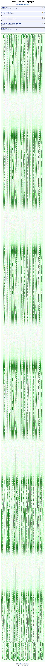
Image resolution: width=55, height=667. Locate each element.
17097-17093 (5, 237)
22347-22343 (5, 85)
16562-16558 (16, 252)
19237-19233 (40, 174)
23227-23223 (40, 59)
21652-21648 (40, 104)
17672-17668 (28, 219)
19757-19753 (5, 160)
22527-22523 (40, 79)
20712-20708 (34, 132)
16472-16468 (40, 254)
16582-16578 (34, 251)
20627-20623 (11, 135)
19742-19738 (22, 160)
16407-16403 (34, 256)
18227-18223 (34, 203)
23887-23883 (5, 41)
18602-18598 (5, 193)
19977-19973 (34, 153)
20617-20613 (22, 135)
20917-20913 (40, 126)
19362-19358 (16, 171)
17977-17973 (40, 210)
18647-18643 (34, 191)
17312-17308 (40, 230)
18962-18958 (34, 182)
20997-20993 (28, 124)
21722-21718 (40, 102)
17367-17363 (16, 229)
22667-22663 (40, 75)
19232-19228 (5, 175)
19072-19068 (28, 179)
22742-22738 (34, 73)
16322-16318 (11, 259)
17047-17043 (22, 238)
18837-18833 (16, 186)
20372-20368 (22, 142)
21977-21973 (28, 95)
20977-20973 (11, 125)
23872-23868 (22, 41)
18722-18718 (28, 189)
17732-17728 (40, 217)
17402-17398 (16, 228)
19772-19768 (28, 159)
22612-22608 (22, 77)
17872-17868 (40, 213)
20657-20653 (16, 134)
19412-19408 (40, 169)
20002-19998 (5, 153)
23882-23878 (11, 41)
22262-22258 (22, 87)
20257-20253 (34, 145)
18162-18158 (28, 205)
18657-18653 (22, 191)
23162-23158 (34, 61)
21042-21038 (16, 123)
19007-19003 (22, 181)
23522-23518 (22, 51)
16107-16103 (16, 265)
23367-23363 (40, 55)
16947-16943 (16, 241)
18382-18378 (16, 199)
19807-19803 (28, 158)
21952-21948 (16, 96)
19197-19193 (5, 176)
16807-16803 (16, 245)
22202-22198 (11, 89)
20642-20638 (34, 134)
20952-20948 (40, 125)
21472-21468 (5, 111)
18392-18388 (5, 199)
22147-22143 (34, 90)
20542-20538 (28, 137)
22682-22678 (22, 75)
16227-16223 (40, 261)
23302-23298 (34, 57)
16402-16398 (40, 256)
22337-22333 (16, 85)
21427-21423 (16, 112)
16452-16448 (22, 255)
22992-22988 (28, 66)
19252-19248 (22, 174)
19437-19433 (11, 169)
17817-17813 (22, 215)
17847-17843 (28, 214)
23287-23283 (11, 58)
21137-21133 (28, 120)
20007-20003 (40, 152)
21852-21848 (11, 99)
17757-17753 (11, 217)
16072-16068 (16, 266)
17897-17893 (11, 213)
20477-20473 (22, 139)
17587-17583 (5, 223)
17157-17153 (16, 235)
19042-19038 (22, 180)
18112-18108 (5, 207)
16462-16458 (11, 255)
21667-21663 (22, 104)
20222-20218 (34, 146)
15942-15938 (5, 270)
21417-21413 (28, 112)
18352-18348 (11, 200)
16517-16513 (28, 253)
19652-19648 (5, 163)
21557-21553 (28, 108)
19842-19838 (28, 157)
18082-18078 (40, 207)
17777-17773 (28, 216)
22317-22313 (40, 85)
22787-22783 (22, 72)
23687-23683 (34, 46)
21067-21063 (28, 122)
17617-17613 (11, 222)
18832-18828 (22, 186)
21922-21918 (11, 97)
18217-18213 (5, 204)
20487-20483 (11, 139)
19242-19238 (34, 174)
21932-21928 (40, 96)
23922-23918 (5, 40)
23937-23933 (28, 39)
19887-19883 (16, 156)
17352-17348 (34, 229)
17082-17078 (22, 237)
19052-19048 (11, 180)
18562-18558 (11, 194)
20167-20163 (16, 148)
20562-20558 (5, 137)
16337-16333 (34, 258)
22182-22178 (34, 89)
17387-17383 (34, 228)
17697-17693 (40, 218)
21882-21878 (16, 98)
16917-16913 (11, 242)
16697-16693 (22, 248)
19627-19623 (34, 163)
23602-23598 (11, 49)
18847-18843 (5, 186)
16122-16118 (40, 264)
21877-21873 (22, 98)
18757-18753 (28, 188)
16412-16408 (28, 256)
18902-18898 (22, 184)
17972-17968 (5, 211)
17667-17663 (34, 219)
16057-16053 (34, 266)
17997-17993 (16, 210)
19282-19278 (28, 173)
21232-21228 (40, 117)
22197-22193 (16, 89)
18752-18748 (34, 188)
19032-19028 (34, 180)
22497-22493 (34, 80)
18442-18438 (28, 197)
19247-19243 (28, 174)
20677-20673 (34, 133)
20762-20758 (16, 131)
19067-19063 (34, 179)
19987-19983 (22, 153)
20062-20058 (16, 151)
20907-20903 (11, 127)
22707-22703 (34, 74)
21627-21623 (28, 105)
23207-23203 (22, 60)
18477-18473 (28, 196)
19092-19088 (5, 179)
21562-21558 (22, 108)
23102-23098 (22, 63)
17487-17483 (40, 225)
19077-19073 (22, 179)
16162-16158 (34, 263)
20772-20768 (5, 131)
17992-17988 (22, 210)
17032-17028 (40, 238)
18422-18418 (11, 198)
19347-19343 (34, 171)
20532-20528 (40, 137)
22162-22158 (16, 90)
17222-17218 (22, 233)
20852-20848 (34, 128)
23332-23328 (40, 56)
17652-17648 (11, 220)
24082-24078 (22, 35)
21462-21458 (16, 111)
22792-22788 (16, 72)
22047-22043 (28, 93)
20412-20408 (16, 141)
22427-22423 (34, 82)
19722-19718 (5, 161)
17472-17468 (16, 226)
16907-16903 (22, 242)
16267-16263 (34, 260)
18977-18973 (16, 182)
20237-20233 (16, 146)
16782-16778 (5, 246)
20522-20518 (11, 138)
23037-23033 (16, 65)
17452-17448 (40, 226)
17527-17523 (34, 224)
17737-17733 (34, 217)
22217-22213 (34, 88)
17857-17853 (16, 214)
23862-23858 (34, 41)
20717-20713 (28, 132)
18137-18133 (16, 206)
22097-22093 (11, 92)
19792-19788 (5, 159)
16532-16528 (11, 253)
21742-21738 (16, 102)
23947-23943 (16, 39)
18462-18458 (5, 197)
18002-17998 (11, 210)
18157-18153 (34, 205)
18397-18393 (40, 198)
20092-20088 (22, 150)
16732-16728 (22, 247)
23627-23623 (22, 48)
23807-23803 (16, 43)
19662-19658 (34, 162)
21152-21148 (11, 120)
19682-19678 (11, 162)
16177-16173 (16, 263)
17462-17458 (28, 226)
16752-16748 (40, 246)
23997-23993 (40, 37)
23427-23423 (11, 54)
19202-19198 (40, 175)
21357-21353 (16, 114)
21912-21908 (22, 97)
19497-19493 (22, 167)
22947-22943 (40, 67)
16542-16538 (40, 252)
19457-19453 (28, 168)
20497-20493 (40, 138)
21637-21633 (16, 105)
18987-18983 (5, 182)
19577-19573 (11, 165)
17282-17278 (34, 231)
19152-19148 (16, 177)
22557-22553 (5, 79)
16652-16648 (34, 249)
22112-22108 (34, 91)
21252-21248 (16, 117)
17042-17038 (28, 238)
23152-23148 (5, 62)
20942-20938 (11, 126)
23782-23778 (5, 44)
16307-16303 (28, 259)
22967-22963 (16, 67)
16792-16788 (34, 245)
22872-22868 (5, 70)
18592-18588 (16, 193)
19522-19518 (34, 166)
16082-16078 (5, 266)
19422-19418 (28, 169)
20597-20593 (5, 136)
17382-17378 (40, 228)
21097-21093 (34, 121)
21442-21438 (40, 111)
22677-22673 (28, 75)
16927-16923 (40, 241)
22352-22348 (40, 84)
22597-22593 (40, 77)
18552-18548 (22, 194)
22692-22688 (11, 75)
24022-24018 (11, 37)
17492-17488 (34, 225)
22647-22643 (22, 76)
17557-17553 (40, 223)
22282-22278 (40, 86)
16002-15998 (16, 268)
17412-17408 (5, 228)
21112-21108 (16, 121)
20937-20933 (16, 126)
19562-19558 (28, 165)
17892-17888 (16, 213)
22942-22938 (5, 68)
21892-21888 (5, 98)
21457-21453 (22, 111)
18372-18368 (28, 199)
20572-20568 (34, 136)
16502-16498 (5, 254)
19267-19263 (5, 174)
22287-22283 (34, 86)
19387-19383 (28, 170)
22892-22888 (22, 69)
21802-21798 (28, 100)
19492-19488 (28, 167)
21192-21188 (5, 119)
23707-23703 (11, 46)
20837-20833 (11, 129)
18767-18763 (16, 188)
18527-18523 (11, 195)
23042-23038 (11, 65)
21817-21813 (11, 100)
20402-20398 (28, 141)
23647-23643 (40, 47)
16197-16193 (34, 262)
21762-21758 (34, 101)
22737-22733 (40, 73)
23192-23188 (40, 60)
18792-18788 (28, 187)
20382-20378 (11, 142)
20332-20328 (28, 143)
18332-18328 (34, 200)
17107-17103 (34, 236)
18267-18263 (28, 202)
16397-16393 (5, 257)
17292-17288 (22, 231)
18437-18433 (34, 197)
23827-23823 (34, 42)
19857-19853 (11, 157)
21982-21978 (22, 95)
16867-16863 (28, 243)
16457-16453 (16, 255)
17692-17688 (5, 219)
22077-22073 (34, 92)
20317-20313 (5, 144)
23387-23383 (16, 55)
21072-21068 (22, 122)
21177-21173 (22, 119)
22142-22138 (40, 90)
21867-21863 (34, 98)
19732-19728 (34, 160)
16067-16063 (22, 266)
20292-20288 (34, 144)
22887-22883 (28, 69)
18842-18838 (11, 186)
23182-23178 (11, 61)
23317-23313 (16, 57)
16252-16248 (11, 261)
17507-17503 (16, 225)
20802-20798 (11, 130)
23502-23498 (5, 52)
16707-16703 (11, 248)
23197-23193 (34, 60)
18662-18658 (16, 191)
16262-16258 (40, 260)
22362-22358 (28, 84)
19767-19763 (34, 159)
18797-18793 (22, 187)
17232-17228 (11, 233)
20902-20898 (16, 127)
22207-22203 (5, 89)
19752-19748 (11, 160)
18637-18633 (5, 192)
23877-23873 (16, 41)
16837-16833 (22, 244)
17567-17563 (28, 223)
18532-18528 (5, 195)
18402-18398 (34, 198)
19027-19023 (40, 180)
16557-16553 (22, 252)
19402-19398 (11, 170)
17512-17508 (11, 225)
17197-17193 (11, 234)
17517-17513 (5, 225)
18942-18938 (16, 183)
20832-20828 (16, 129)
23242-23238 (22, 59)
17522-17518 (40, 224)
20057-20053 (22, 151)
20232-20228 (22, 146)
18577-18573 (34, 193)
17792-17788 (11, 216)
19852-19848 (16, 157)
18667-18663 (11, 191)
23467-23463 (5, 53)
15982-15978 (40, 268)
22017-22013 (22, 94)
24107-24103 (33, 34)
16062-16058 (28, 266)
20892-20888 (28, 127)
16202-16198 (28, 262)
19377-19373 (40, 170)
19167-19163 (40, 176)
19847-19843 (22, 157)
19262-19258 (11, 174)
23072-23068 (16, 64)
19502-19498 (16, 167)
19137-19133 (34, 177)
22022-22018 (16, 94)
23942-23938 (22, 39)
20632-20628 (5, 135)
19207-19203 (34, 175)
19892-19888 (11, 156)
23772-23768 (16, 44)
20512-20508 (22, 138)
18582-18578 (28, 193)
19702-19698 (28, 161)
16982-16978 (16, 240)
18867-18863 (22, 185)
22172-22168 (5, 90)
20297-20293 (28, 144)
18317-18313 (11, 201)
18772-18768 (11, 188)
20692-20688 (16, 133)
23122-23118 (40, 62)
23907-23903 (22, 40)
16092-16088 (34, 265)
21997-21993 (5, 95)
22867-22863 (11, 70)
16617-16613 (34, 250)
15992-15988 (28, 268)
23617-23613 (34, 48)
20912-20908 (5, 127)
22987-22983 (34, 66)
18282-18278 (11, 202)
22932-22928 (16, 68)
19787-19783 (11, 159)
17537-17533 (22, 224)
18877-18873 (11, 185)
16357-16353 (11, 258)
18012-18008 (40, 209)
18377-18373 (22, 199)
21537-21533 (11, 109)
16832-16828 (28, 244)
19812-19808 (22, 158)
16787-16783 (40, 245)
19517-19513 (40, 166)
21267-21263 (40, 116)
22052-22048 (22, 93)
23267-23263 (34, 58)
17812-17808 (28, 215)
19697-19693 (34, 161)
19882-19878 (22, 156)
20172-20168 (11, 148)
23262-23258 (40, 58)
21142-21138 (22, 120)
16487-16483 (22, 254)
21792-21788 (40, 100)
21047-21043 (11, 123)
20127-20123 (22, 149)
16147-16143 (11, 264)
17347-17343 (40, 229)
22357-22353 (34, 84)
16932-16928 (34, 241)
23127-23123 (34, 62)
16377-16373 (28, 257)
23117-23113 (5, 63)
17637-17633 (28, 220)
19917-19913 (22, 155)
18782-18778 (40, 187)
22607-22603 (28, 77)
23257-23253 (5, 59)
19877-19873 (28, 156)
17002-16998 (34, 239)
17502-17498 (22, 225)
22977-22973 (5, 67)
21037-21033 (22, 123)
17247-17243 (34, 232)
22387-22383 (40, 83)
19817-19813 (16, 158)
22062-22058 (11, 93)
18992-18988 (40, 181)
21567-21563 (16, 108)
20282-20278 (5, 145)
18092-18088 (28, 207)
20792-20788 (22, 130)
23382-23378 (22, 55)
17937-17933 (5, 212)
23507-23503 (40, 51)
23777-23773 (11, 44)
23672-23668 (11, 47)
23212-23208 (16, 60)
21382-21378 (28, 113)
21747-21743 (11, 102)
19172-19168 (34, 176)
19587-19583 (40, 164)
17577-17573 (16, 223)
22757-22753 (16, 73)
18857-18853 (34, 185)
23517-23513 (28, 51)
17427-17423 (28, 227)
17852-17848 (22, 214)
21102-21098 (28, 121)
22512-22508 (16, 80)
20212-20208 (5, 147)
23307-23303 (28, 57)
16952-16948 (11, 241)
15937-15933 (11, 270)
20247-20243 (5, 146)
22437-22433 (22, 82)
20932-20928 (22, 126)
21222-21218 (11, 118)
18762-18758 (22, 188)
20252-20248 (40, 145)
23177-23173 (16, 61)
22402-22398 (22, 83)
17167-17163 (5, 235)
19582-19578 (5, 165)
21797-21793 (34, 100)
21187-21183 (11, 119)
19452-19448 (34, 168)
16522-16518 (22, 253)
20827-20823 (22, 129)
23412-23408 (28, 54)
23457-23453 (16, 53)
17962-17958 (16, 211)
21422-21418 (22, 112)
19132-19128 (40, 177)
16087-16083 (40, 265)
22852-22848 (28, 70)
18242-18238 (16, 203)
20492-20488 (5, 139)
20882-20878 (40, 127)
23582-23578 (34, 49)
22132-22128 (11, 91)
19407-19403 (5, 170)
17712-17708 (22, 218)
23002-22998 (16, 66)
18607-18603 (40, 192)
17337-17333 (11, 230)
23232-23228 (34, 59)
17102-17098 (40, 236)
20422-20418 (5, 141)
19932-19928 (5, 155)
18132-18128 (22, 206)
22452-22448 (5, 82)
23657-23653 (28, 47)
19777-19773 (22, 159)
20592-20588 (11, 136)
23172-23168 (22, 61)
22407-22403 (16, 83)
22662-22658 (5, 76)
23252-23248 (11, 59)
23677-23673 (5, 47)
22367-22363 (22, 84)
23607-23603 (5, 49)
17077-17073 (28, 237)
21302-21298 (40, 115)
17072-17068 (34, 237)
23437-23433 (40, 53)
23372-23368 (34, 55)
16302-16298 (34, 259)
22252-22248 (34, 87)
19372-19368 (5, 171)
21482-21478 (34, 110)
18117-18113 (40, 206)
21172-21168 (28, 119)
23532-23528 (11, 51)
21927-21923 (5, 97)
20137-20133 (11, 149)
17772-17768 (34, 216)
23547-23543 (34, 50)
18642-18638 (40, 191)
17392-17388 (28, 228)
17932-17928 (11, 212)
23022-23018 (34, 65)
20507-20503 (28, 138)
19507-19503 (11, 167)
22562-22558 (40, 78)
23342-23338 (28, 56)
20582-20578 (22, 136)
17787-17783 (16, 216)
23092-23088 (34, 63)
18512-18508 (28, 195)
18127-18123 (28, 206)
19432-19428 (16, 169)
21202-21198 (34, 118)
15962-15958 (22, 269)
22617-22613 (16, 77)
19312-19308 (34, 172)
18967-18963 (28, 182)
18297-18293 (34, 201)
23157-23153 (40, 61)
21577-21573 (5, 108)
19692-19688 (40, 161)
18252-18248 (5, 203)
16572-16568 (5, 252)
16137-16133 (22, 264)
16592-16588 (22, 251)
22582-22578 (16, 78)
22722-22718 (16, 74)
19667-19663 (28, 162)
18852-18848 (40, 185)
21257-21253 (11, 117)
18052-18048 (34, 208)
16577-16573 (40, 251)
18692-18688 (22, 190)
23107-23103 (16, 63)
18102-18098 (16, 207)
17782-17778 (22, 216)
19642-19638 (16, 163)
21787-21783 (5, 101)
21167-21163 (34, 119)
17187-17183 (22, 234)
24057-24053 (11, 36)
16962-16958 (40, 240)
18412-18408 (22, 198)
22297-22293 (22, 86)
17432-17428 (22, 227)
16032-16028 (22, 267)
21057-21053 (40, 122)
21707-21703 (16, 103)
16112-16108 (11, 265)
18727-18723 (22, 189)
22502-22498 (28, 80)
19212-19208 (28, 175)
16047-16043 (5, 267)
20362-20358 (34, 142)
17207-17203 (40, 233)
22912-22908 (40, 68)
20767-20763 (11, 131)
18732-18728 (16, 189)
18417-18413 (16, 198)
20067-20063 (11, 151)
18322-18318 (5, 201)
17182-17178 (28, 234)
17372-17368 (11, 229)
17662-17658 (40, 219)
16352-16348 (16, 258)
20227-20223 (28, 146)
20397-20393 (34, 141)
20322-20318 (40, 143)
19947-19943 (28, 154)
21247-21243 (22, 117)
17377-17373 (5, 229)
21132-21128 (34, 120)
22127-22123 (16, 91)
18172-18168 (16, 205)
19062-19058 (40, 179)
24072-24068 (34, 35)
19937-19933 (40, 154)
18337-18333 (28, 200)
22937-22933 (11, 68)
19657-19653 (40, 162)
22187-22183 (28, 89)
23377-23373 (28, 55)
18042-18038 (5, 209)
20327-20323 (34, 143)
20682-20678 (28, 133)
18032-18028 (16, 209)
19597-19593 (28, 164)
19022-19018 (5, 181)
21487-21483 (28, 110)
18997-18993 (34, 181)
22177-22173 (40, 89)
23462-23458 (11, 53)
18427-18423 (5, 198)
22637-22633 (34, 76)
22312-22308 (5, 86)
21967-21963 (40, 95)
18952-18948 (5, 183)
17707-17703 (28, 218)
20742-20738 (40, 131)
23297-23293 (40, 57)
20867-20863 (16, 128)
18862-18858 (28, 185)
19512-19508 (5, 167)
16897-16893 (34, 242)
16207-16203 (22, 262)
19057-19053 (5, 180)
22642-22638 (28, 76)
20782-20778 (34, 130)
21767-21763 (28, 101)
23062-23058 (28, 64)
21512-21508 (40, 109)
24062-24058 (5, 36)
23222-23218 (5, 60)
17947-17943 (34, 211)
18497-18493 (5, 196)
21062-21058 (34, 122)
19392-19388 (22, 170)
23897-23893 (34, 40)
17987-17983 (28, 210)
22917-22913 (34, 68)
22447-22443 (11, 82)
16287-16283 (11, 260)
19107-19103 (28, 178)
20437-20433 (28, 140)
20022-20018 (22, 152)
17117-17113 (22, 236)
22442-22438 (16, 82)
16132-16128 (28, 264)
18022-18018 (28, 209)
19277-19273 (34, 173)
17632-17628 (34, 220)
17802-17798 (40, 215)
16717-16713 (40, 247)
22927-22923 (22, 68)
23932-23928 (34, 39)
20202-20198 (16, 147)
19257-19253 (16, 174)
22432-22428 (28, 82)
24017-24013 (16, 37)
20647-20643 (28, 134)
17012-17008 (22, 239)
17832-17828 (5, 215)
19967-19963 (5, 154)
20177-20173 (5, 148)
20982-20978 (5, 125)
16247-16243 (16, 261)
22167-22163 (11, 90)
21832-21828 (34, 99)
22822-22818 (22, 71)
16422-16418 (16, 256)
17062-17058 (5, 238)
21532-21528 (16, 109)
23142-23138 (16, 62)
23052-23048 (40, 64)
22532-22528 (34, 79)
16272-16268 (28, 260)
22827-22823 (16, 71)
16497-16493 (11, 254)
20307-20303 (16, 144)
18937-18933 (22, 183)
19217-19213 (22, 175)
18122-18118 (34, 206)
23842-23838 (16, 42)
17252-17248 (28, 232)
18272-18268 (22, 202)
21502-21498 (11, 110)
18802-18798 (16, 187)
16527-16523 (16, 253)
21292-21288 (11, 116)
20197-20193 (22, 147)
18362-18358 (40, 199)
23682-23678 (40, 46)
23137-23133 (22, 62)
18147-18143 (5, 206)
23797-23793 (28, 43)
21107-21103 (22, 121)
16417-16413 (22, 256)
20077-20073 (40, 150)
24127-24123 (10, 34)
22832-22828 (11, 71)
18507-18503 (34, 195)
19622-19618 (40, 163)
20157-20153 (28, 148)
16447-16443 (28, 255)
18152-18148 (40, 205)
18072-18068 (11, 208)
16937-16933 (28, 241)
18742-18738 (5, 189)
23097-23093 (28, 63)
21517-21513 (34, 109)
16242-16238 (22, 261)
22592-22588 (5, 78)
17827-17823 (11, 215)
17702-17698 (34, 218)
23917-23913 (11, 40)
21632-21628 (22, 105)
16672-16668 (11, 249)
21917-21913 (16, 97)
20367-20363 (28, 142)
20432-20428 (34, 140)
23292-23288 (5, 58)
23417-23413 (22, 54)
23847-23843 (11, 42)
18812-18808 (5, 187)
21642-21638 (11, 105)
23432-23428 (5, 54)
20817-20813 (34, 129)
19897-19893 (5, 156)
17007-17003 (28, 239)
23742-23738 (11, 45)
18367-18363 (34, 199)
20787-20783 (28, 130)
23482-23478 (28, 52)
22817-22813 (28, 71)
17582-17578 (11, 223)
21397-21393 (11, 113)
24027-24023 (5, 37)
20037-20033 (5, 152)
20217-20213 (40, 146)
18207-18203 (16, 204)
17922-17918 (22, 212)
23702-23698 (16, 46)
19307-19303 (40, 172)
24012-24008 (22, 37)
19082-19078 (16, 179)
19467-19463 (16, 168)
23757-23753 (34, 44)
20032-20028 (11, 152)
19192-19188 (11, 176)
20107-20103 (5, 150)
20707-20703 (40, 132)
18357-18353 (5, 200)
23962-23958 (40, 38)
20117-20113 (34, 149)
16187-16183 (5, 263)
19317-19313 (28, 172)
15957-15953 (28, 269)
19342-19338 (40, 171)
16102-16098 (22, 265)
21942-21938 (28, 96)
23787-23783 (40, 43)
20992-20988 (34, 124)
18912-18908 (11, 184)
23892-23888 (40, 40)
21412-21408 (34, 112)
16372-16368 (34, 257)
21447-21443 (34, 111)
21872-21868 (28, 98)
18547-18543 (28, 194)
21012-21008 (11, 124)
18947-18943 (11, 183)
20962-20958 (28, 125)
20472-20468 (28, 139)
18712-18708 (40, 189)
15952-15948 (34, 269)
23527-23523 (16, 51)
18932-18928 (28, 183)
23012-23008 (5, 66)
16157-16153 (40, 263)
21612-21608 (5, 107)
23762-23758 (28, 44)
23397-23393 (5, 55)
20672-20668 (40, 133)
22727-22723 (11, 74)
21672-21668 (16, 104)
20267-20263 (22, 145)
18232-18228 (28, 203)
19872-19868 (34, 156)
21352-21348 (22, 114)
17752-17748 (16, 217)
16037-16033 (16, 267)
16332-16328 (40, 258)
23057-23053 (34, 64)
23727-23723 (28, 45)
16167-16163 (28, 263)
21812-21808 (16, 100)
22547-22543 (16, 79)
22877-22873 (40, 69)
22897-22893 (16, 69)
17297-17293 (16, 231)
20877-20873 (5, 128)
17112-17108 (28, 236)
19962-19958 (11, 154)
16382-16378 (22, 257)
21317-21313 (22, 115)
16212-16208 (16, 262)
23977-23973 (22, 38)
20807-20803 (5, 130)
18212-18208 (11, 204)
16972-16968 (28, 240)
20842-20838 (5, 129)
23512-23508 (34, 51)
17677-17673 (22, 219)
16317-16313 (16, 259)
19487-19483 (34, 167)
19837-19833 (34, 157)
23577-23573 (40, 49)
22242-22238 (5, 88)
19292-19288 (16, 173)
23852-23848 (5, 42)
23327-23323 (5, 57)
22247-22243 (40, 87)
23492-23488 (16, 52)
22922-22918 (28, 68)
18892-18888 (34, 184)
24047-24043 (22, 36)
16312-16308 (22, 259)
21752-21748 (5, 102)
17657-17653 (5, 220)
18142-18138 (11, 206)
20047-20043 (34, 151)
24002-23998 (34, 37)
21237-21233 (34, 117)
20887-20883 (34, 127)
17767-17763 (40, 216)
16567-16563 (11, 252)
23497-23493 (11, 52)
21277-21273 (28, 116)
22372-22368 (16, 84)
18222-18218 (40, 203)
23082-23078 (5, 64)
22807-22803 (40, 71)
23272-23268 (28, 58)
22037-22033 (40, 93)
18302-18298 (28, 201)
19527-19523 (28, 166)
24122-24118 (15, 34)
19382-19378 (34, 170)
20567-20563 (40, 136)
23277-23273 (22, 58)
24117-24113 (21, 34)
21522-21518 (28, 109)
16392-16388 (11, 257)
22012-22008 (28, 94)
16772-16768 (16, 246)
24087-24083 (16, 35)
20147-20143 (40, 148)
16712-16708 (5, 248)
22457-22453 (40, 81)
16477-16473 (34, 254)
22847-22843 (34, 70)
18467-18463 (40, 196)
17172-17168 (40, 234)
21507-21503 (5, 110)
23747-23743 (5, 45)
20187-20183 (34, 147)
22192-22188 (22, 89)
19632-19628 (28, 163)
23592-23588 (22, 49)
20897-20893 (22, 127)
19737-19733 (28, 160)
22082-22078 (28, 92)
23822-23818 (40, 42)
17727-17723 (5, 218)
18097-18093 (22, 207)
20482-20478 (16, 139)
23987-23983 (11, 38)
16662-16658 (22, 249)
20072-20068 (5, 151)
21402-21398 (5, 113)
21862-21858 (40, 98)
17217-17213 (28, 233)
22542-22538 (22, 79)
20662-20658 (11, 134)
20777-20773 (40, 130)
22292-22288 (28, 86)
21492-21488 (22, 110)
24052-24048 (16, 36)
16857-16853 (40, 243)
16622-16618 (28, 250)
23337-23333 (34, 56)
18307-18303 (22, 201)
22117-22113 (28, 91)
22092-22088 (16, 92)
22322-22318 (34, 85)
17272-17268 (5, 232)
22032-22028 (5, 94)
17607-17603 (22, 222)
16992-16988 (5, 240)
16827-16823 (34, 244)
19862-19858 (5, 157)
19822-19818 (11, 158)
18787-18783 (34, 187)
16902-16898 (28, 242)
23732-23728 (22, 45)
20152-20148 (34, 148)
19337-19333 (5, 172)
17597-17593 (34, 222)
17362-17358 (22, 229)
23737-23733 (16, 45)
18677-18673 (40, 190)
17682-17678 (16, 219)
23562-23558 (16, 50)
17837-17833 (40, 214)
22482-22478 (11, 81)
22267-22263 (16, 87)
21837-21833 (28, 99)
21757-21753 (40, 101)
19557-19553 (34, 165)
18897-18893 (28, 184)
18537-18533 (40, 194)
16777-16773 (11, 246)
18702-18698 (11, 190)
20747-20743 (34, 131)
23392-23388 (11, 55)
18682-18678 (34, 190)
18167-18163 (22, 205)
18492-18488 (11, 196)
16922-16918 (5, 242)
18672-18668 (5, 191)
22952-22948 (34, 67)
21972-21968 (34, 95)
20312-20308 (11, 144)
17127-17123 (11, 236)
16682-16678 (40, 248)
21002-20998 (22, 124)
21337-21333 (40, 114)
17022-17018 (11, 239)
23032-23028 (22, 65)
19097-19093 (40, 178)
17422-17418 (34, 227)
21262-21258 (5, 117)
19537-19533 (16, 166)
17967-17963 (11, 211)
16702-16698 (16, 248)
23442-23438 (34, 53)
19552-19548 (40, 165)
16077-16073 (11, 266)
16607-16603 (5, 251)
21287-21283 (16, 116)
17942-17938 (40, 211)
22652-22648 (16, 76)
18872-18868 (16, 185)
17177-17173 (34, 234)
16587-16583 (28, 251)
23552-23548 (28, 50)
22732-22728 (5, 74)
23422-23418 (16, 54)
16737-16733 (16, 247)
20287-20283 (40, 144)
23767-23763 (22, 44)
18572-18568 (40, 193)
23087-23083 (40, 63)
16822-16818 (40, 244)
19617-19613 (5, 164)
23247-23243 (16, 59)
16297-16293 (40, 259)
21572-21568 (11, 108)
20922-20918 (34, 126)
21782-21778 (11, 101)
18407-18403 (28, 198)
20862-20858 (22, 128)
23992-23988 (5, 38)
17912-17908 (34, 212)
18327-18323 (40, 200)
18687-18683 (28, 190)
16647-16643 (40, 249)
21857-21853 (5, 99)
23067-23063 (22, 64)
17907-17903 (40, 212)
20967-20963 (22, 125)
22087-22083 (22, 92)
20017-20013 (28, 152)
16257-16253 (5, 261)
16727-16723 (28, 247)
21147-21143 (16, 120)
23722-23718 (34, 45)
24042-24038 (28, 36)
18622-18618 (22, 192)
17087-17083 (16, 237)
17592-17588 (40, 222)
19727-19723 (40, 160)
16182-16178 (11, 263)
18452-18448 (16, 197)
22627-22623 (5, 77)
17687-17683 (11, 219)
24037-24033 (34, 36)
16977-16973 (22, 240)
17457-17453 (34, 226)
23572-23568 (5, 50)
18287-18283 (5, 202)
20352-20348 (5, 143)
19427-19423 (22, 169)
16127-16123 (34, 264)
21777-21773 (16, 101)
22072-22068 (40, 92)
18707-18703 (5, 190)
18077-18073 (5, 208)
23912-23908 (16, 40)
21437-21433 (5, 112)
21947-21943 (22, 96)
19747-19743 (16, 160)
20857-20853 (28, 128)
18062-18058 (22, 208)
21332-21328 (5, 115)
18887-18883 (40, 184)
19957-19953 (16, 154)
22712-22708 (28, 74)
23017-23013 (40, 65)
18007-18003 (5, 210)
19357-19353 (22, 171)
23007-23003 (11, 66)
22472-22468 (22, 81)
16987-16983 (11, 240)
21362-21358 (11, 114)
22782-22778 (28, 72)
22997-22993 (22, 66)
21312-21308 (28, 115)
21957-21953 (11, 96)
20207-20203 (11, 147)
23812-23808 (11, 43)
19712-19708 (16, 161)
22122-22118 (22, 91)
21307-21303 (34, 115)
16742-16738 (11, 247)
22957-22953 (28, 67)
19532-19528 (22, 166)
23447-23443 (28, 53)
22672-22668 (34, 75)
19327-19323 (16, 172)
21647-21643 (5, 105)
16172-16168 (22, 263)
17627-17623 (40, 220)
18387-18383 (11, 199)
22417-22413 (5, 83)
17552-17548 (5, 224)
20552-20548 (16, 137)
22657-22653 (11, 76)
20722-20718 (22, 132)
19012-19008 (16, 181)
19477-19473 (5, 168)
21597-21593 (22, 107)
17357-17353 (28, 229)
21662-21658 (28, 104)
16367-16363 (40, 257)
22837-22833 (5, 71)
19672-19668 (22, 162)
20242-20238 (11, 146)
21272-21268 (34, 116)
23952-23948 (11, 39)
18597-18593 (11, 193)
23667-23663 (16, 47)
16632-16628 (16, 250)
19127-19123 (5, 178)
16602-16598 (11, 251)
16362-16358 (5, 258)
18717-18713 (34, 189)
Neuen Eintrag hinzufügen (23, 4)
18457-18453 (11, 197)
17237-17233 (5, 233)
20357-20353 (40, 142)
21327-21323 (11, 115)
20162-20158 (22, 148)
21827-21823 (40, 99)
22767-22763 (5, 73)
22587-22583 (11, 78)
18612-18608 (34, 192)
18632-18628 (11, 192)
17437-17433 (16, 227)
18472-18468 (34, 196)
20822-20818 (28, 129)
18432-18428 (40, 197)
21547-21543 (40, 108)
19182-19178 (22, 176)
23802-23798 (22, 43)
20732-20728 (11, 132)
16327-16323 (5, 259)
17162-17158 (11, 235)
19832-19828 (40, 157)
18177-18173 (11, 205)
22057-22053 (16, 93)
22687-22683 (16, 75)
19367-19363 (11, 171)
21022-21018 (40, 123)
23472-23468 (40, 52)
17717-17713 (16, 218)
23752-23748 (40, 44)
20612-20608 (28, 135)
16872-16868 (22, 243)
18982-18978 (11, 182)
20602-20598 (40, 135)
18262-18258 (34, 202)
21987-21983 (16, 95)
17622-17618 (5, 222)
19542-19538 (11, 166)
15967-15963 (16, 269)
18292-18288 (40, 201)
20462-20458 (40, 139)
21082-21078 (11, 122)
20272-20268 (16, 145)
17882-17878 (28, 213)
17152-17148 (22, 235)
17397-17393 (22, 228)
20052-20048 (28, 151)
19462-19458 (22, 168)
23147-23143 (11, 62)
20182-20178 (40, 147)
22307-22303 (11, 86)
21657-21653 (34, 104)
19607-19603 (16, 164)
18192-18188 (34, 204)
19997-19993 (11, 153)
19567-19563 (22, 165)
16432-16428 (5, 256)
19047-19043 (16, 180)
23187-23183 (5, 61)
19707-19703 (22, 161)
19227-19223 (11, 175)
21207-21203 (28, 118)
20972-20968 (16, 125)
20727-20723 (16, 132)
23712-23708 (5, 46)
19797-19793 (40, 158)
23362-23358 (5, 56)
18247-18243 (11, 203)
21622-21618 (34, 105)
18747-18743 (40, 188)
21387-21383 (22, 113)
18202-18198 (22, 204)
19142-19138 (28, 177)
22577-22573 (22, 78)
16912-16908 (16, 242)
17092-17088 (11, 237)
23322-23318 (11, 57)
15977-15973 (5, 269)
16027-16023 (28, 267)
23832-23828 (28, 42)
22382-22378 (5, 84)
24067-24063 (40, 35)
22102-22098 (5, 92)
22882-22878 (34, 69)
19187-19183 (16, 176)
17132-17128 (5, 236)
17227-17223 (16, 233)
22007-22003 (34, 94)
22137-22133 (5, 91)
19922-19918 (16, 155)
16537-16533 (5, 253)
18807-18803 (11, 187)
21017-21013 (5, 124)
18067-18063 (16, 208)
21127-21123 (40, 120)
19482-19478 (40, 167)
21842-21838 (22, 99)
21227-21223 (5, 118)
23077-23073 (11, 64)
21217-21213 (16, 118)
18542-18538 (34, 194)
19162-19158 (5, 177)
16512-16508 (34, 253)
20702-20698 (5, 133)
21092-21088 (40, 121)
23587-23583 (28, 49)
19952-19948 (22, 154)
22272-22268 (11, 87)
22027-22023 (11, 94)
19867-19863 (40, 156)
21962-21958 (5, 96)
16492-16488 (16, 254)
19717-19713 (11, 161)
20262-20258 (28, 145)
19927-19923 (11, 155)
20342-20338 (16, 143)
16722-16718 (34, 247)
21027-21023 (34, 123)
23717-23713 (40, 45)
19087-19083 (11, 179)
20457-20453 (5, 140)
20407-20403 (22, 141)
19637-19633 (22, 163)
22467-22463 (28, 81)
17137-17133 (40, 235)
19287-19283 (22, 173)
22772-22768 (40, 72)
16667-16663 (16, 249)
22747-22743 (28, 73)
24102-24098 (39, 34)
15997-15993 (22, 268)
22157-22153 (22, 90)
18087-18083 (34, 207)
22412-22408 (11, 83)
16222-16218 (5, 262)
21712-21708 (11, 103)
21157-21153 (5, 120)
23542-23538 (40, 50)
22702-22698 (40, 74)
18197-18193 (28, 204)
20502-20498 (34, 138)
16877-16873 (16, 243)
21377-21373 (34, 113)
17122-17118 (16, 236)
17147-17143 (28, 235)
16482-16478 (28, 254)
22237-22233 (11, 88)
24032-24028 (40, 36)
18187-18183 (40, 204)
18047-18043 (40, 208)
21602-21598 (16, 107)
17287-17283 (28, 231)
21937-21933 (34, 96)
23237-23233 (28, 59)
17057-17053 (11, 238)
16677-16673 (5, 249)
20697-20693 (11, 133)
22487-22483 (5, 81)
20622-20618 (16, 135)
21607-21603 (11, 107)
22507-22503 (22, 80)
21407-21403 (40, 112)
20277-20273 (11, 145)
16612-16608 (40, 250)
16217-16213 (11, 262)
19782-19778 (16, 159)
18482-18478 (22, 196)
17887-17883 (22, 213)
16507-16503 (40, 253)
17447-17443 (5, 227)
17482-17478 (5, 226)
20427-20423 (40, 140)
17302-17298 (11, 231)
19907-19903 (34, 155)
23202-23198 (28, 60)
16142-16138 (16, 264)
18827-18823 (28, 186)
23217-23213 (11, 60)
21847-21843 (16, 99)
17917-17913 (28, 212)
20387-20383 (5, 142)
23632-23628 (16, 48)
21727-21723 (34, 102)
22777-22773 (34, 72)
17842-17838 (34, 214)
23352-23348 (16, 56)
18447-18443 (22, 197)
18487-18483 (16, 196)
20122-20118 (28, 149)
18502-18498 (40, 195)
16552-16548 (28, 252)
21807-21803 (22, 100)
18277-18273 (16, 202)
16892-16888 (40, 242)
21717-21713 (5, 103)
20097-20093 (16, 150)
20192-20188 (28, 147)
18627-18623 (16, 192)
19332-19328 (11, 172)
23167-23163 (28, 61)
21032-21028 (28, 123)
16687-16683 (34, 248)
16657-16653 (28, 249)
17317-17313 (34, 230)
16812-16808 (11, 245)
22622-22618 (11, 77)
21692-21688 (34, 103)
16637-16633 (11, 250)
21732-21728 (28, 102)
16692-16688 (28, 248)
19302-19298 (5, 173)
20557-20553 (11, 137)
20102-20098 (11, 150)
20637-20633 (40, 134)
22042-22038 (34, 93)
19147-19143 (22, 177)
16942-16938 (22, 241)
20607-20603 (34, 135)
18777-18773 (5, 188)
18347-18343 (16, 200)
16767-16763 (22, 246)
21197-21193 (40, 118)
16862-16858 (34, 243)
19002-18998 (28, 181)
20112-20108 (40, 149)
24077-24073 (28, 35)
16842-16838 (16, 244)
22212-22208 (40, 88)
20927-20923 (28, 126)
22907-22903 (5, 69)
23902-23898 (28, 40)
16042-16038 (11, 267)
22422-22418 (40, 82)
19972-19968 (40, 153)
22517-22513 (11, 80)
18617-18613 (28, 192)
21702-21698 (22, 103)
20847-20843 (40, 128)
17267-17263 (11, 232)
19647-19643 (11, 163)
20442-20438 (22, 140)
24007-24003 (28, 37)
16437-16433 (40, 255)
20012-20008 (34, 152)
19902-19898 (40, 155)
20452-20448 (11, 140)
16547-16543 (34, 252)
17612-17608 (16, 222)
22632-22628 (40, 76)
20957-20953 (34, 125)
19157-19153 (11, 177)
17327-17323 (22, 230)
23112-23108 (11, 63)
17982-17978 (34, 210)
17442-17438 (11, 227)
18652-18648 (28, 191)
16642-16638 (5, 250)
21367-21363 (5, 114)
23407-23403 (34, 54)
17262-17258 (16, 232)
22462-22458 (34, 81)
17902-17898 (5, 213)
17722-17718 (11, 218)
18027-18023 (22, 209)
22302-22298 (16, 86)
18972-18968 (22, 182)
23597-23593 (16, 49)
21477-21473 (40, 110)
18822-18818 (34, 186)
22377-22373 (11, 84)
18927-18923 (34, 183)
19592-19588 (34, 164)
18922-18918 (40, 183)
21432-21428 (11, 112)
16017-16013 (40, 267)
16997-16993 (40, 239)
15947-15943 (40, 269)
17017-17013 (16, 239)
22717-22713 (22, 74)
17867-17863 (5, 214)
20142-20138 (5, 149)
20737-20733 (5, 132)
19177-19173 (28, 176)
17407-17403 (11, 228)
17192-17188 (16, 234)
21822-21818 (5, 100)
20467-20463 (34, 139)
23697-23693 (22, 46)
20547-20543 (22, 137)
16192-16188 (40, 262)
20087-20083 (28, 150)
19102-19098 (34, 178)
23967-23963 (34, 38)
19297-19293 (11, 173)
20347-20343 (11, 143)
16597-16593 (16, 251)
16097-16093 (28, 265)
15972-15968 (11, 269)
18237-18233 (22, 203)
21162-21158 (40, 119)
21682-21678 (5, 104)
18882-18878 (5, 185)
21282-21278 (22, 116)
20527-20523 (5, 138)
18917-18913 (5, 184)
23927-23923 (40, 39)
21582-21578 (40, 107)
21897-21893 (40, 97)
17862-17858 (11, 214)
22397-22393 (28, 83)
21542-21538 (5, 109)
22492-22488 (40, 80)
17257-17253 (22, 232)
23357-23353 (11, 56)
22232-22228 (16, 88)
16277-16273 (22, 260)
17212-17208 (34, 233)
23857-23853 (40, 41)
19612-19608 (11, 164)
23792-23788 (34, 43)
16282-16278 (16, 260)
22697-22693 (5, 75)
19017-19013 (11, 181)
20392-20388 (40, 141)
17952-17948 (28, 211)
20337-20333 (22, 143)
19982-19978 (28, 153)
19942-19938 (34, 154)
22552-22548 (11, 79)
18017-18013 (34, 209)
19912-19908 (28, 155)
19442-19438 (5, 169)
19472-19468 (11, 168)
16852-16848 (5, 244)
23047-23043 (5, 65)
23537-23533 (5, 51)
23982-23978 (16, 38)
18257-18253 (40, 202)
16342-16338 (28, 258)
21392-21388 (16, 113)
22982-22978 (40, 66)
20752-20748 (28, 131)
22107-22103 (40, 91)
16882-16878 (11, 243)
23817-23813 (5, 43)
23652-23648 (34, 47)
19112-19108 (22, 178)
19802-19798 (34, 158)
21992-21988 (11, 95)
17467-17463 (22, 226)
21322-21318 (16, 115)
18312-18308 (16, 201)
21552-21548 (34, 108)
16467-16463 (5, 255)
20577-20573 (28, 136)
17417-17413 (40, 227)
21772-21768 (22, 101)
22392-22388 (34, 83)
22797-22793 (11, 72)
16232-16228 (34, 261)
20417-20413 (11, 141)
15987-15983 (34, 268)
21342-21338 (34, 114)
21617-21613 (40, 105)
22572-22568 (28, 78)
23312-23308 (22, 57)
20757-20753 (22, 131)
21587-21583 (34, 107)
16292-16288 (5, 260)
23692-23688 (28, 46)
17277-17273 (40, 231)
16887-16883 (5, 243)
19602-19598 (22, 164)
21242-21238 (28, 117)
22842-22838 (40, 70)
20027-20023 (16, 152)
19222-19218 (16, 175)
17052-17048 (16, 238)
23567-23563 (11, 50)
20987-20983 (40, 124)
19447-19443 (40, 168)
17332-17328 (16, 230)
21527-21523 (22, 109)
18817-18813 (40, 186)
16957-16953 (5, 241)
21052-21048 (5, 123)
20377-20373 (16, 142)
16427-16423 (11, 256)
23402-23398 (40, 54)
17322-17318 (28, 230)
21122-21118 (5, 121)
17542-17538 (16, 224)
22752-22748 (22, 73)
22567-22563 (34, 78)
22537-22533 (28, 79)
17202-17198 (5, 234)
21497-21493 (16, 110)
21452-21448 (28, 111)
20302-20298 (22, 144)
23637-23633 (11, 48)
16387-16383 (16, 257)
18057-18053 (28, 208)
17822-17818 (16, 215)
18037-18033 (11, 209)
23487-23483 (22, 52)
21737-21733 (22, 102)
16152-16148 (5, 264)
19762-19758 (40, 159)
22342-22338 (11, 85)
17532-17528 (28, 224)
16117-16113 (5, 265)
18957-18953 (40, 182)
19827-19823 (5, 158)
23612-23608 (40, 48)
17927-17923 (16, 212)
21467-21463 (11, 111)
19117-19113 (16, 178)
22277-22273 (5, 87)
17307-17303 (5, 231)
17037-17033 (34, 238)
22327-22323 (28, 85)
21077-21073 (16, 122)
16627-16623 (22, 250)
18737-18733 (11, 189)
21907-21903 (28, 97)
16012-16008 (5, 268)
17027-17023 (5, 239)
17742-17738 (28, 217)
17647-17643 (16, 220)
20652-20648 (22, 134)
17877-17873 (34, 213)
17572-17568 (22, 223)
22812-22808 (34, 71)
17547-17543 (11, 224)
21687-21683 (40, 103)
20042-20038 (40, 151)
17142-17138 (34, 235)
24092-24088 (11, 35)
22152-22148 (28, 90)
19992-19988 (16, 153)
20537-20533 (34, 137)
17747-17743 (22, 217)
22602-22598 (34, 77)
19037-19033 (28, 180)
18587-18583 (22, 193)
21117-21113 (11, 121)
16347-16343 (22, 258)
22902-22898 (11, 69)
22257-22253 (28, 87)
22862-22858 (16, 70)
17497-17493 (28, 225)
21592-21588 (28, 107)
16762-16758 (28, 246)
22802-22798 (5, 72)
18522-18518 (16, 195)
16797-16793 (28, 245)
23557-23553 (22, 50)
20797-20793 (16, 130)
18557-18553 (16, 194)
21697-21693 (28, 103)
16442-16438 (34, 255)
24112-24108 (27, 34)
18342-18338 (22, 200)
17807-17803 (34, 215)
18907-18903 (16, 184)
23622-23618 (28, 48)
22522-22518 (5, 80)
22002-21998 (40, 94)
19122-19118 (11, 178)
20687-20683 (22, 133)
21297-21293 (5, 116)
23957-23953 (5, 39)
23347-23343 (22, 56)
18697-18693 (16, 190)
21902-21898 (34, 97)
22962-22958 (22, 67)
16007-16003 (11, 268)
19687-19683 (5, 162)
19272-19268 (40, 173)
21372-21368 (40, 113)
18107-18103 (11, 207)
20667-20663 (5, 134)
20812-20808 (40, 129)
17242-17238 (40, 232)
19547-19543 (5, 166)
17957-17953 (22, 211)
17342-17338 (5, 230)
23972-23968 (28, 38)
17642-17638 (22, 220)
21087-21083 (5, 122)
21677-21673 (11, 104)
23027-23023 (28, 65)
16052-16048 (40, 266)
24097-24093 (5, 35)
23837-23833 (22, 42)
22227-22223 (22, 88)
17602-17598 (28, 222)
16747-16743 (5, 247)
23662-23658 (22, 47)
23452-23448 (22, 53)
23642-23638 (5, 48)
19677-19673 (16, 162)
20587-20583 (16, 136)
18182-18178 (5, 205)
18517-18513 (22, 195)
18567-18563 (5, 194)
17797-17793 (5, 216)
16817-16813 (5, 245)
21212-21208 (22, 118)
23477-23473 (34, 52)
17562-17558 (34, 223)
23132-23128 (28, 62)
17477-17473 (11, 226)
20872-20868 (11, 128)
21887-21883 (11, 98)
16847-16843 (11, 244)
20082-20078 (34, 150)
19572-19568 (16, 165)
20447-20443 (16, 140)
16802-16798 (22, 245)
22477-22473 (16, 81)
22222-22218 (28, 88)
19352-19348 (28, 171)
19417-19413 (34, 169)
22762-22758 (11, 73)
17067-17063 (40, 237)
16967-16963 (34, 240)
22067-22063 (5, 93)
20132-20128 (16, 149)
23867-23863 (28, 41)
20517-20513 (16, 138)
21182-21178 (16, 119)
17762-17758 (5, 217)
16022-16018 (34, 267)
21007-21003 (16, 124)
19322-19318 (22, 172)
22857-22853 (22, 70)
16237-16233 (28, 261)
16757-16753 (34, 246)
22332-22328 (22, 85)
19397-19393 (16, 170)
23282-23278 (16, 58)
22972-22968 (11, 67)
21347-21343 (28, 114)
